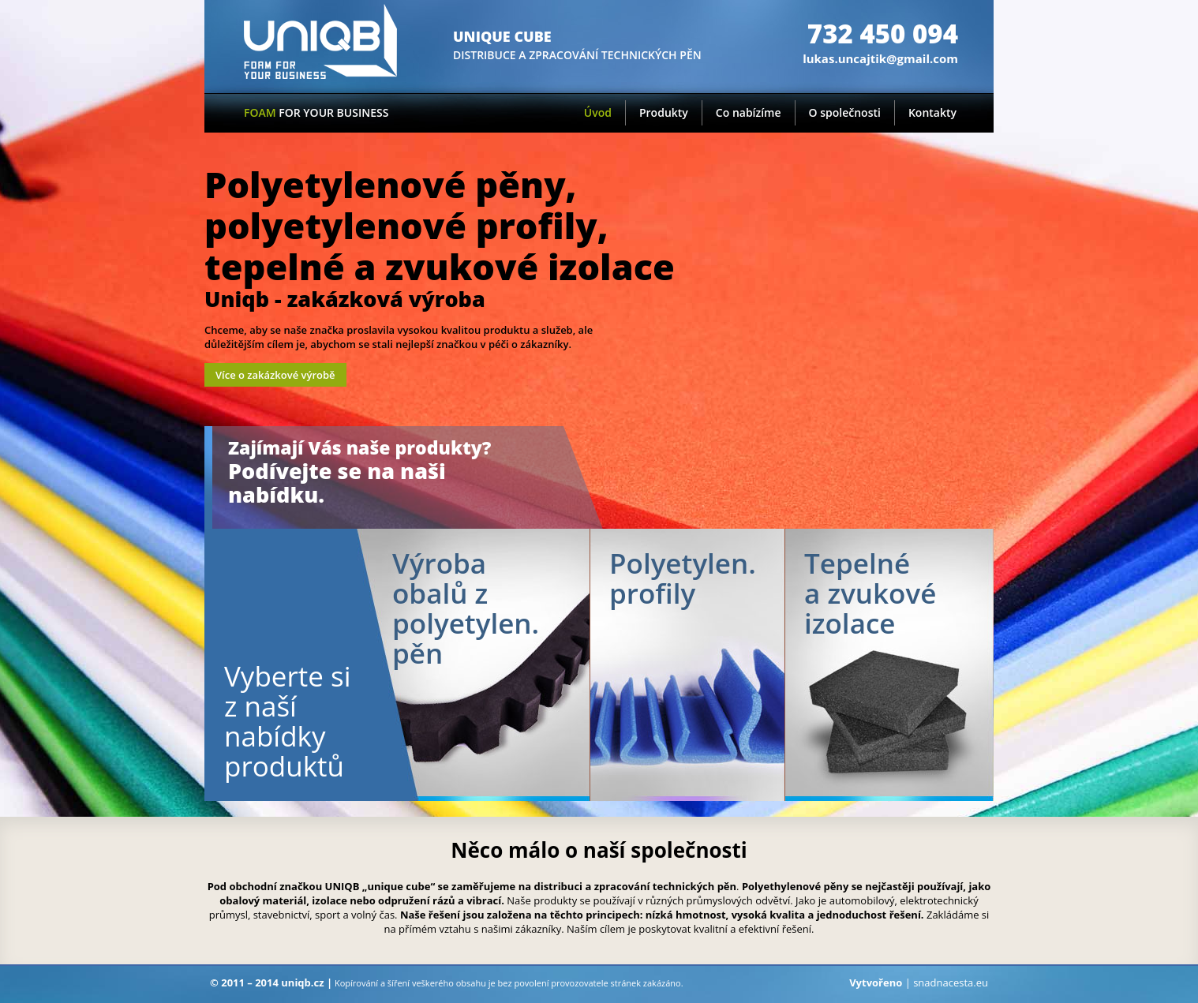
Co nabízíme (748, 112)
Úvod (598, 112)
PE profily (687, 665)
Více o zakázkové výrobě (275, 375)
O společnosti (845, 112)
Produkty (663, 112)
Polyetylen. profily (682, 578)
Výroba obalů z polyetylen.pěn (465, 608)
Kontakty (932, 112)
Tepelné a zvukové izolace (870, 593)
